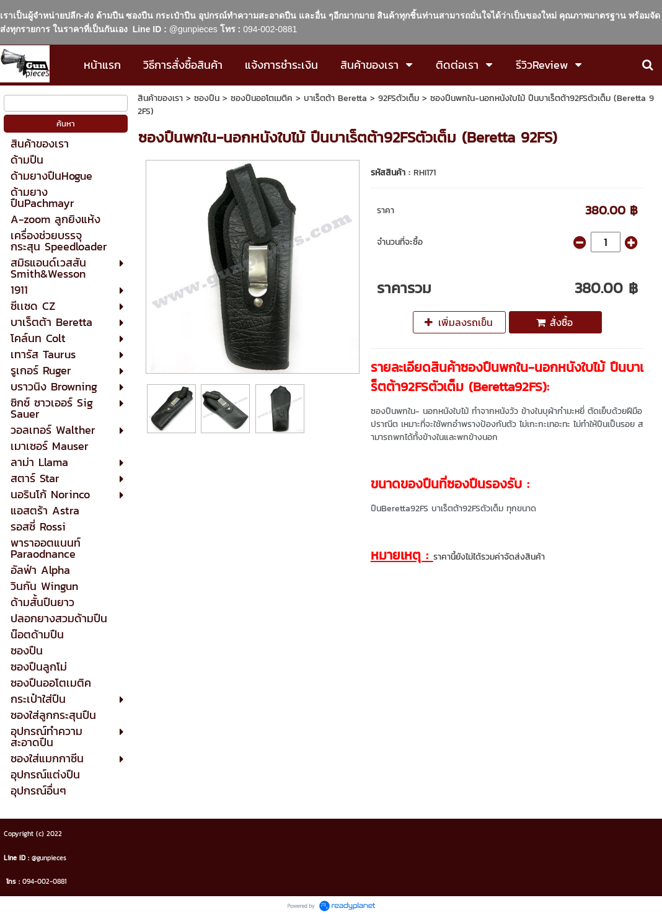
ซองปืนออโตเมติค (262, 98)
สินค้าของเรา (160, 98)
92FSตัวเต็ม (398, 98)
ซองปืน (206, 98)
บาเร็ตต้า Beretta (335, 98)
